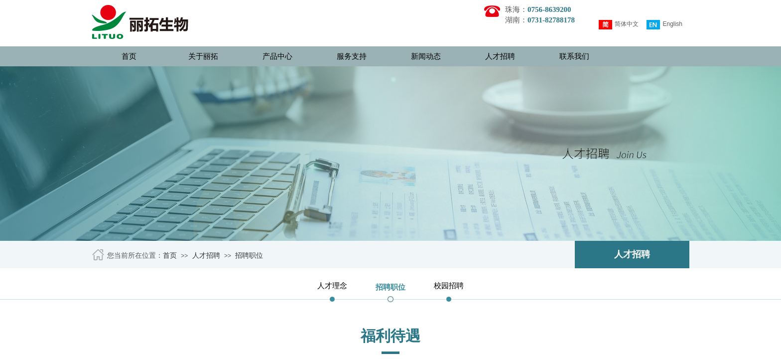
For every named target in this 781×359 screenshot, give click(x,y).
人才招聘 (500, 56)
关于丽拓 (203, 56)
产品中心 (277, 56)
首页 (129, 56)
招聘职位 (249, 255)
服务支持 (352, 56)
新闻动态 (426, 56)
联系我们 (574, 56)
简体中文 (619, 24)
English (664, 24)
